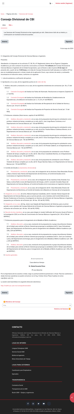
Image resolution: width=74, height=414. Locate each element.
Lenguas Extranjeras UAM (20, 348)
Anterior (4, 41)
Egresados (15, 374)
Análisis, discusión (16, 245)
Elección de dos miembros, (14, 212)
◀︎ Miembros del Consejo (12, 302)
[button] (51, 3)
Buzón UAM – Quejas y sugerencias (23, 392)
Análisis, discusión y (17, 224)
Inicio (2, 14)
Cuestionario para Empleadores (21, 370)
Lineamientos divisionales (27, 168)
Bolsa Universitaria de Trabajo (21, 359)
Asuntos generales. (11, 255)
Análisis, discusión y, (17, 234)
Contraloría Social (17, 385)
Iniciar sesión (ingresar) (64, 3)
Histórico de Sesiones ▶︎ (62, 309)
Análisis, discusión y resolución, (21, 119)
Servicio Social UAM (18, 352)
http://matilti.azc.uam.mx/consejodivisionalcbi (16, 286)
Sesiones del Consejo (26, 14)
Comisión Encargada (17, 92)
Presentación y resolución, (19, 180)
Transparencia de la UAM (19, 389)
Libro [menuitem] (4, 25)
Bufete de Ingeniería (18, 355)
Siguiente (69, 41)
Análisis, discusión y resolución (20, 135)
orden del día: (41, 82)
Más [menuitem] (10, 25)
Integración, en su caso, (12, 194)
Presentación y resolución (18, 171)
